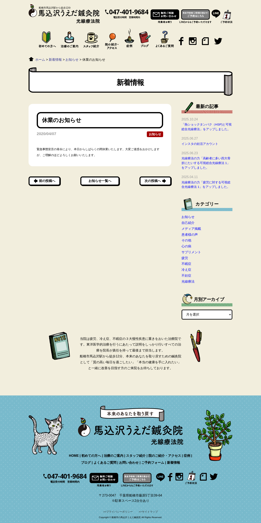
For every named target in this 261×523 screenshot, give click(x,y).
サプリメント (191, 252)
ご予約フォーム (152, 462)
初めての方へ (91, 455)
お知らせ (155, 134)
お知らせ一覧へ (99, 181)
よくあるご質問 (105, 462)
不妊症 (186, 275)
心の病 (186, 246)
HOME (74, 455)
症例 (187, 455)
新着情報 (173, 462)
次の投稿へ (153, 181)
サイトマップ (150, 511)
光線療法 (188, 281)
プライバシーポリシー (119, 511)
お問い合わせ (129, 462)
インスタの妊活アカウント (199, 143)
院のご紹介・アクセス (164, 455)
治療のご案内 (113, 455)
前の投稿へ (47, 181)
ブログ (86, 462)
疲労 (184, 258)
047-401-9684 (128, 12)
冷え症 (186, 269)
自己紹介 (188, 223)
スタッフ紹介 (136, 455)
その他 (186, 240)
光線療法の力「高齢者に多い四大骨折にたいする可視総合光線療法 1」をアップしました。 (205, 162)
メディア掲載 (191, 228)
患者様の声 (189, 234)
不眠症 (186, 263)
